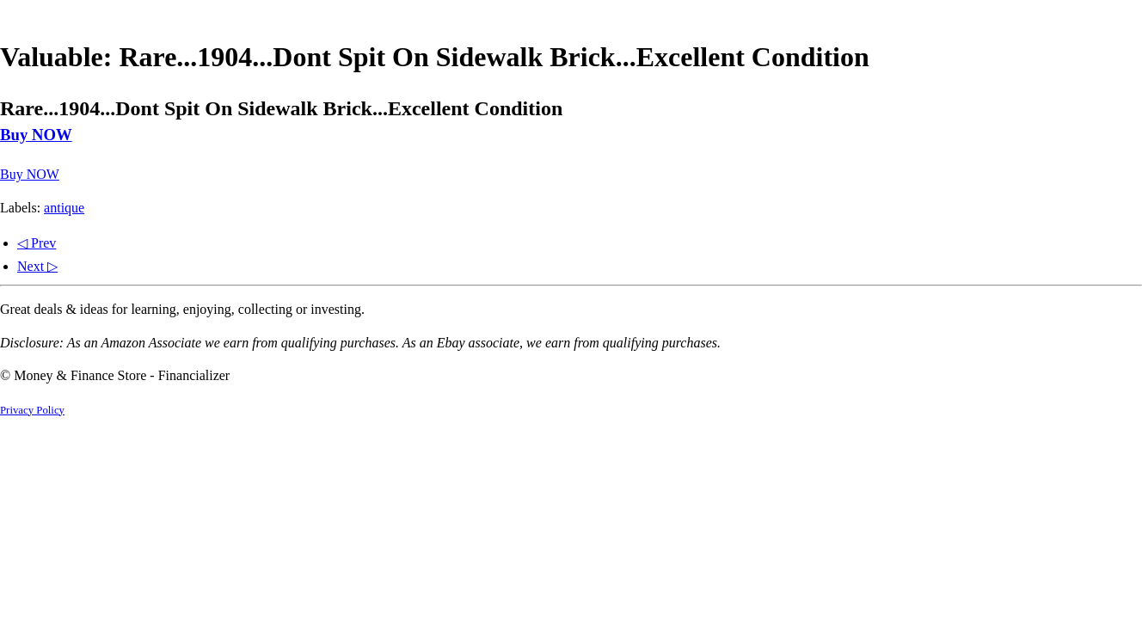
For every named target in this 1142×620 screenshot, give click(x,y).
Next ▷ (37, 266)
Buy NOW (36, 135)
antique (64, 207)
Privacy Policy (32, 410)
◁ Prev (36, 243)
